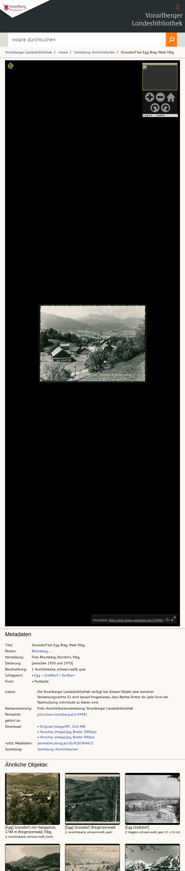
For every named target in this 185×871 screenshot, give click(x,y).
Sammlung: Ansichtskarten (94, 52)
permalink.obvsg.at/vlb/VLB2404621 (65, 743)
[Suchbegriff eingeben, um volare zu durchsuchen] (86, 40)
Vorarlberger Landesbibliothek (28, 52)
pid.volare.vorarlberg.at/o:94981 (62, 714)
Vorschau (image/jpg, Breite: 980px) (67, 737)
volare (63, 52)
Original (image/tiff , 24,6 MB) (62, 726)
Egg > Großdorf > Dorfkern (54, 675)
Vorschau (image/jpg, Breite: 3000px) (68, 731)
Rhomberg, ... (42, 651)
